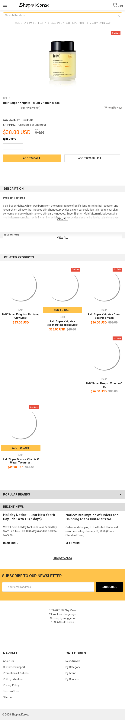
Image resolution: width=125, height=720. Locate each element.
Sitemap (8, 697)
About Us (8, 661)
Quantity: (10, 139)
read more (10, 542)
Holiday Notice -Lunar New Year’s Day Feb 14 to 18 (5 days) (29, 517)
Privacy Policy (11, 685)
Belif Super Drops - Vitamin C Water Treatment (21, 461)
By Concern (72, 679)
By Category (73, 667)
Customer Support (14, 667)
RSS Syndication (13, 679)
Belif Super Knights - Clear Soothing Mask (104, 316)
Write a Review (113, 107)
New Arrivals (73, 661)
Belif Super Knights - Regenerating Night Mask (62, 323)
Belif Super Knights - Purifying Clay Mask (21, 316)
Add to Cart (62, 309)
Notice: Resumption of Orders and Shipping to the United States (92, 517)
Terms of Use (11, 691)
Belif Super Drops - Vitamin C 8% (104, 385)
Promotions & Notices (16, 673)
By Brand (71, 673)
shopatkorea (62, 558)
